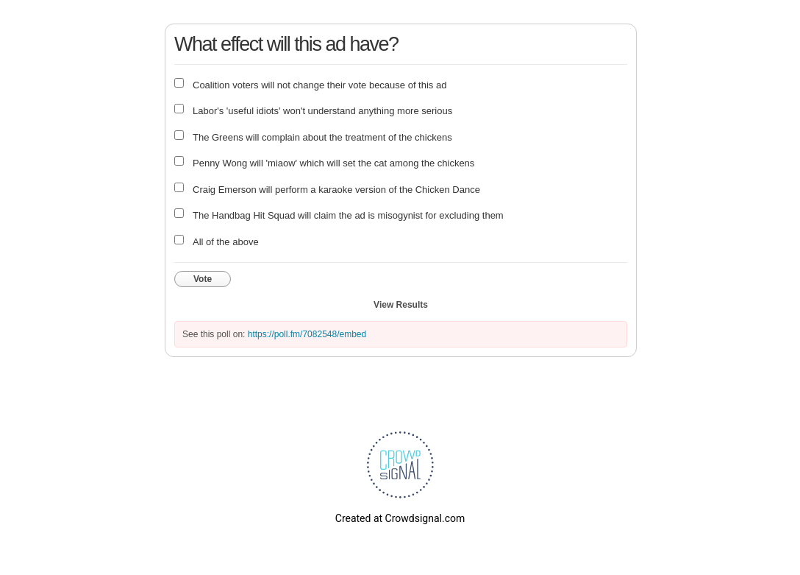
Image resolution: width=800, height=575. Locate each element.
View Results (401, 305)
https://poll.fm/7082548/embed (307, 334)
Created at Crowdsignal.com (400, 518)
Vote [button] (202, 279)
